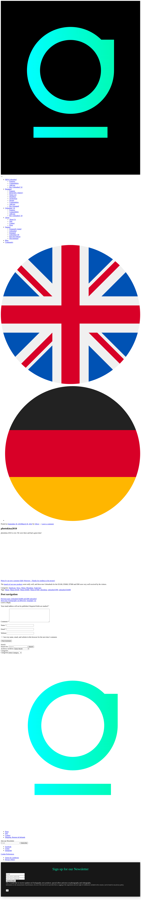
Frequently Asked (15, 229)
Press (11, 225)
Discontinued (13, 238)
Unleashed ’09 (14, 235)
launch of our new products (13, 584)
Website (3, 636)
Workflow (12, 197)
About (7, 217)
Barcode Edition (14, 236)
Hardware (12, 588)
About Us (12, 219)
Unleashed (13, 231)
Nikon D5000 (24, 590)
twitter (7, 851)
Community (9, 242)
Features (12, 181)
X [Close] (7, 893)
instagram (8, 853)
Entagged (8, 189)
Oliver (37, 524)
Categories (4, 655)
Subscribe (24, 845)
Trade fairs (37, 588)
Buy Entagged (14, 206)
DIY (6, 836)
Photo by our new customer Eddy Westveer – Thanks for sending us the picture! (32, 580)
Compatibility (14, 183)
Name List (12, 195)
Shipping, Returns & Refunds (15, 840)
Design (11, 200)
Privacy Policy (10, 862)
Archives (10, 651)
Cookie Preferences (7, 857)
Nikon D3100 (14, 590)
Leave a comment (48, 524)
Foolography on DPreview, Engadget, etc (18, 601)
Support (7, 227)
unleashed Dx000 (65, 590)
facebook (8, 849)
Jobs (10, 221)
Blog (6, 240)
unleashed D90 (53, 590)
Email (3, 632)
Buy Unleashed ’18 (15, 216)
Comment (5, 624)
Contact (12, 223)
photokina (43, 590)
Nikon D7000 (35, 590)
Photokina (29, 588)
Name (3, 628)
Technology (13, 198)
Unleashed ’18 (10, 208)
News (18, 588)
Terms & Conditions (12, 860)
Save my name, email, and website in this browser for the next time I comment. (30, 640)
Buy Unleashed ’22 (15, 187)
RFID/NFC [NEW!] (16, 193)
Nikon (23, 588)
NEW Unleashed (11, 179)
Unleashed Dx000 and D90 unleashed (19, 599)
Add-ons (12, 185)
